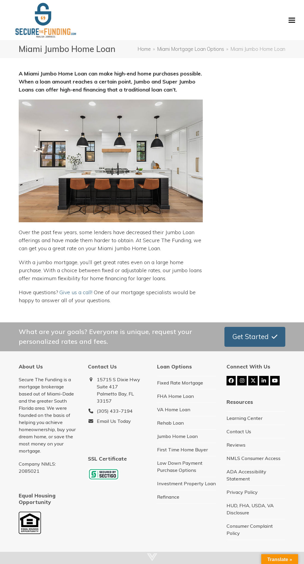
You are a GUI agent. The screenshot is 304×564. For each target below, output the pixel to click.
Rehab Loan (170, 423)
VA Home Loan (173, 409)
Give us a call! (75, 292)
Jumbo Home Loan (177, 436)
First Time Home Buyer (182, 450)
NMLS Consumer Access (254, 458)
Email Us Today (114, 421)
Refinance (168, 497)
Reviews (236, 445)
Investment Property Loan (186, 483)
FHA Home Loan (175, 396)
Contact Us (239, 431)
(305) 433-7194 (115, 411)
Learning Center (244, 418)
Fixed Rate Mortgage (180, 383)
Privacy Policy (242, 492)
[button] (292, 20)
